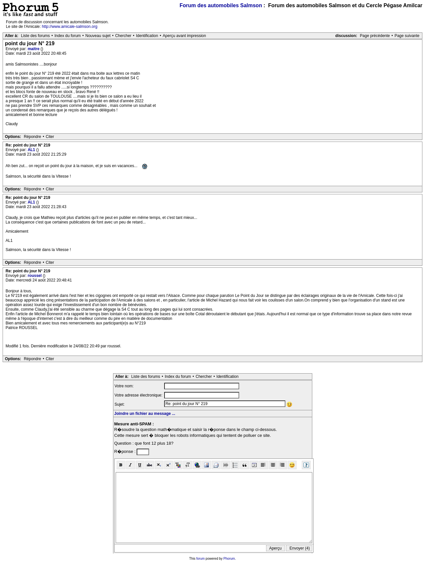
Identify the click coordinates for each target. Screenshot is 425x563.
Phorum (229, 558)
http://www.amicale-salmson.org (69, 26)
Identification (147, 35)
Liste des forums (35, 35)
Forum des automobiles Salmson (221, 5)
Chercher (123, 35)
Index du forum (67, 35)
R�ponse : (125, 451)
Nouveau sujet (98, 35)
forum (200, 558)
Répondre (32, 136)
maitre (34, 49)
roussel (35, 275)
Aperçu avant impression (184, 35)
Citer (50, 136)
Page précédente (375, 35)
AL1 (32, 149)
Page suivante (407, 35)
